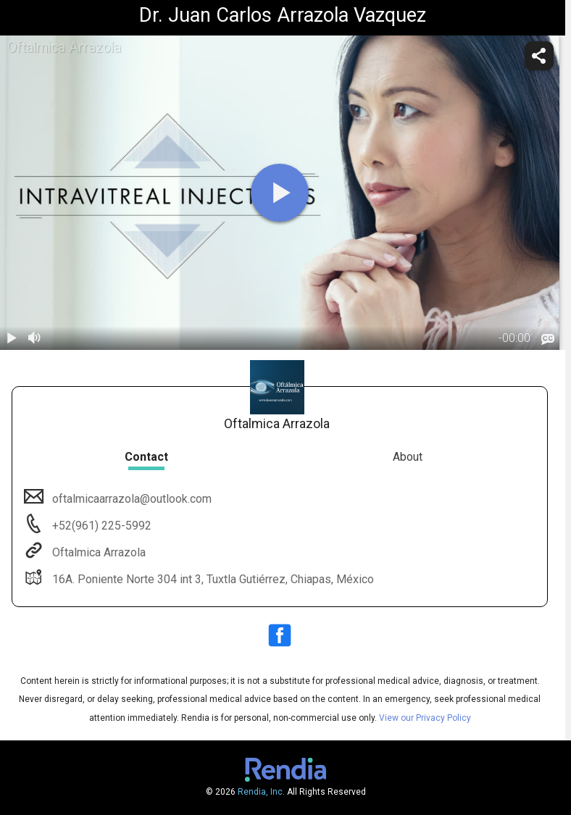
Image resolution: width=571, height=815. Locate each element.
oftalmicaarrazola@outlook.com (130, 499)
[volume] (34, 338)
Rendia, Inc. (261, 792)
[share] (539, 55)
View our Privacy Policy (425, 718)
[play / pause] (11, 338)
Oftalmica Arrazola (97, 552)
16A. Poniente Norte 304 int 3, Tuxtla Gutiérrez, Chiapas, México (211, 579)
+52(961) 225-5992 (100, 525)
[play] (280, 193)
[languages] (547, 339)
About (407, 457)
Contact (146, 457)
